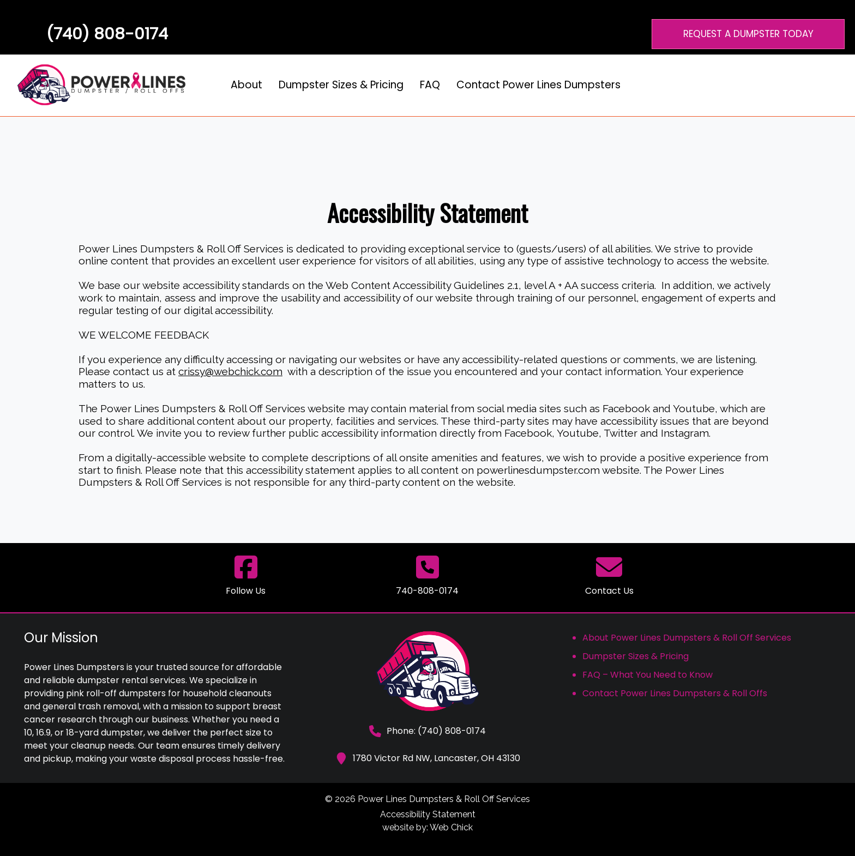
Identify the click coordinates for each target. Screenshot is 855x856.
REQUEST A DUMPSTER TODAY (748, 33)
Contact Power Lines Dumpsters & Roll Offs (674, 693)
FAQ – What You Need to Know (647, 674)
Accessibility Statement (427, 814)
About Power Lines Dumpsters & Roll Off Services (686, 637)
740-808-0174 (427, 590)
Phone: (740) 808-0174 (427, 731)
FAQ (430, 84)
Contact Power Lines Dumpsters (538, 84)
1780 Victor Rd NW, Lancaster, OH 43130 (427, 758)
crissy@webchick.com (230, 371)
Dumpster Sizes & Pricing (341, 84)
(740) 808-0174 (107, 34)
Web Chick (451, 827)
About (246, 84)
